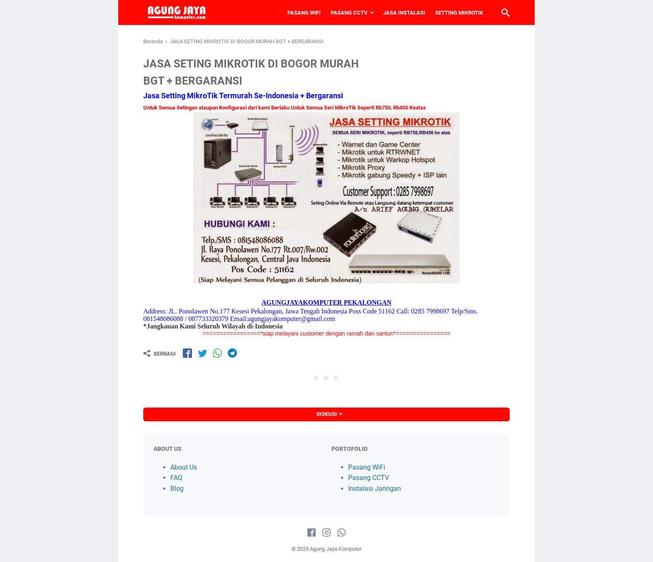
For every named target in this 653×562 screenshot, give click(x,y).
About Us (183, 467)
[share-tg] (232, 353)
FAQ (176, 478)
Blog (177, 488)
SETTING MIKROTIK (459, 13)
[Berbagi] (159, 353)
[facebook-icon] (311, 533)
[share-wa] (217, 353)
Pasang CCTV (368, 478)
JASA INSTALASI (404, 13)
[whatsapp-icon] (341, 533)
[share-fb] (187, 353)
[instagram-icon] (326, 533)
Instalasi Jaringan (374, 488)
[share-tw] (202, 353)
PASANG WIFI (304, 13)
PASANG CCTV (349, 13)
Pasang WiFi (366, 467)
